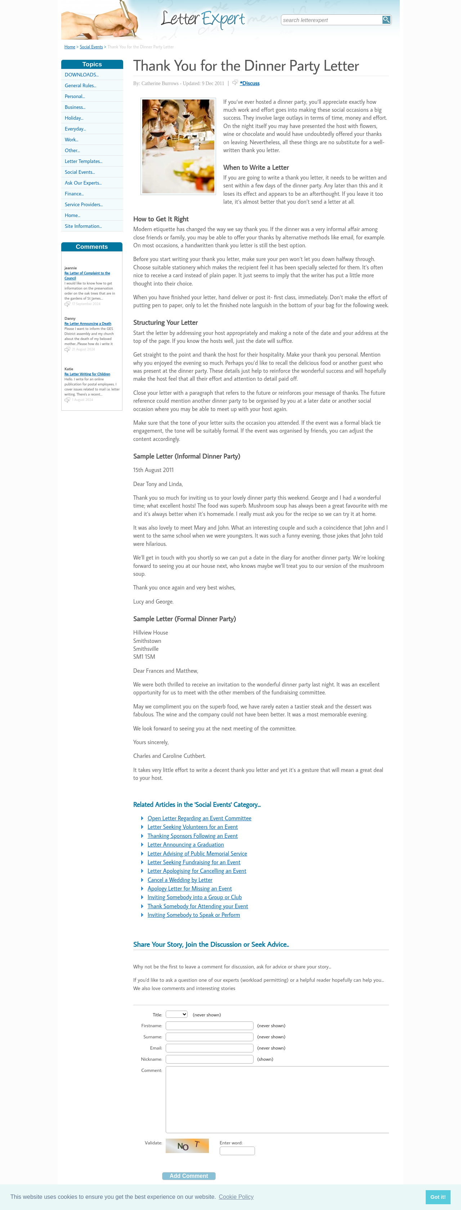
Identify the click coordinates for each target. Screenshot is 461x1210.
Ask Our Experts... (83, 182)
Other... (72, 150)
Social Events (91, 46)
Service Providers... (84, 204)
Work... (71, 139)
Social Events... (80, 171)
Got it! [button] (438, 1197)
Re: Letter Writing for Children (87, 368)
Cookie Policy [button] (236, 1197)
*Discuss (250, 83)
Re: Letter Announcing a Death (87, 317)
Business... (75, 106)
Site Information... (83, 225)
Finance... (74, 193)
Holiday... (74, 117)
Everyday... (75, 128)
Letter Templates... (83, 161)
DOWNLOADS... (82, 74)
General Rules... (80, 85)
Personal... (75, 96)
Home (69, 46)
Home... (72, 215)
